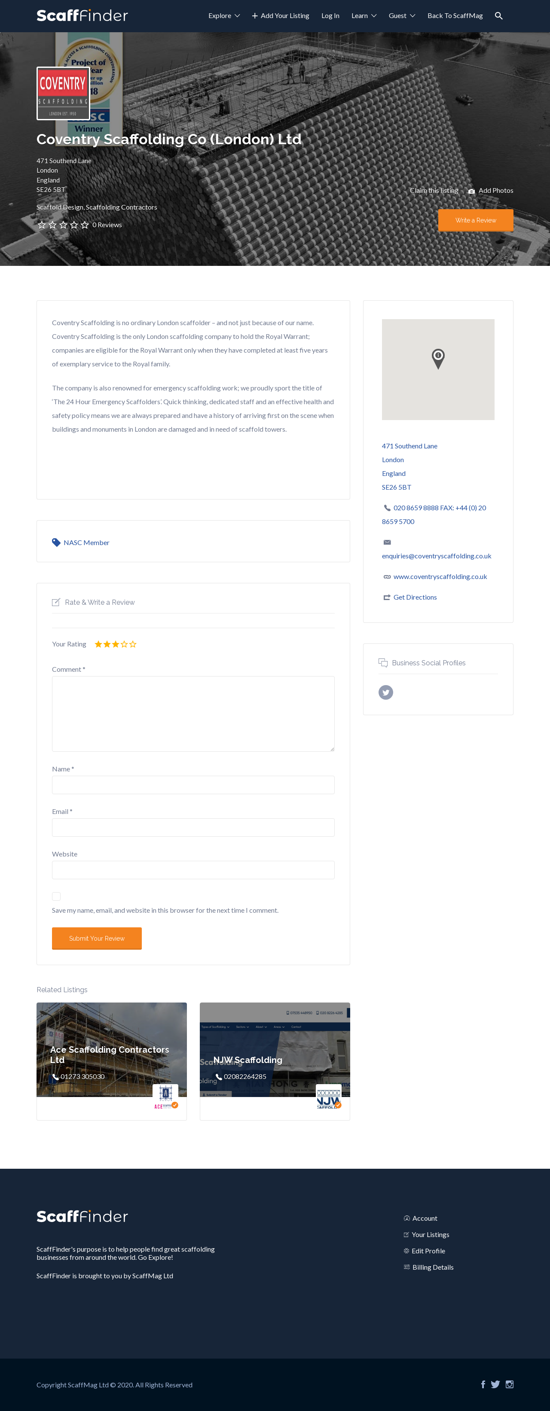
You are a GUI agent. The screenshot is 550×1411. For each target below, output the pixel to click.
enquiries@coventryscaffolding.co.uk (437, 556)
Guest (397, 15)
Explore (219, 15)
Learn (359, 15)
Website (64, 854)
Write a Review (475, 220)
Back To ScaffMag (455, 15)
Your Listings (430, 1234)
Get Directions (415, 597)
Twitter (495, 1384)
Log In (330, 15)
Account (424, 1218)
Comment (69, 669)
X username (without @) (386, 692)
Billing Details (433, 1267)
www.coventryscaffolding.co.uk (440, 576)
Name (63, 769)
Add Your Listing (285, 15)
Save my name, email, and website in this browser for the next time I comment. (165, 910)
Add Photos (490, 191)
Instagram (509, 1384)
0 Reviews (107, 224)
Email (62, 811)
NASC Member (87, 542)
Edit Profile (428, 1250)
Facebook (483, 1384)
